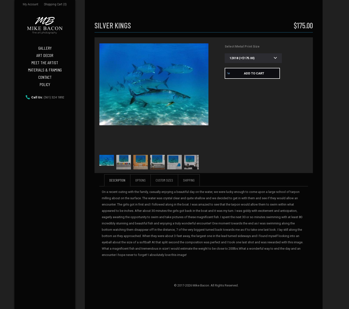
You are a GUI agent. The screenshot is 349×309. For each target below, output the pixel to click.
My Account (30, 4)
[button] (252, 73)
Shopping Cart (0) (55, 4)
